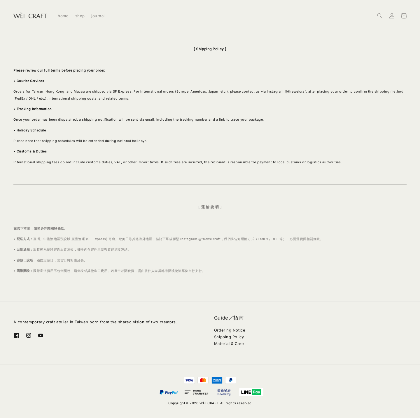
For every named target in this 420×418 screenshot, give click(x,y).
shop (80, 15)
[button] (380, 16)
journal (98, 15)
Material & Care (229, 343)
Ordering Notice (229, 330)
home (63, 15)
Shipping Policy (229, 336)
